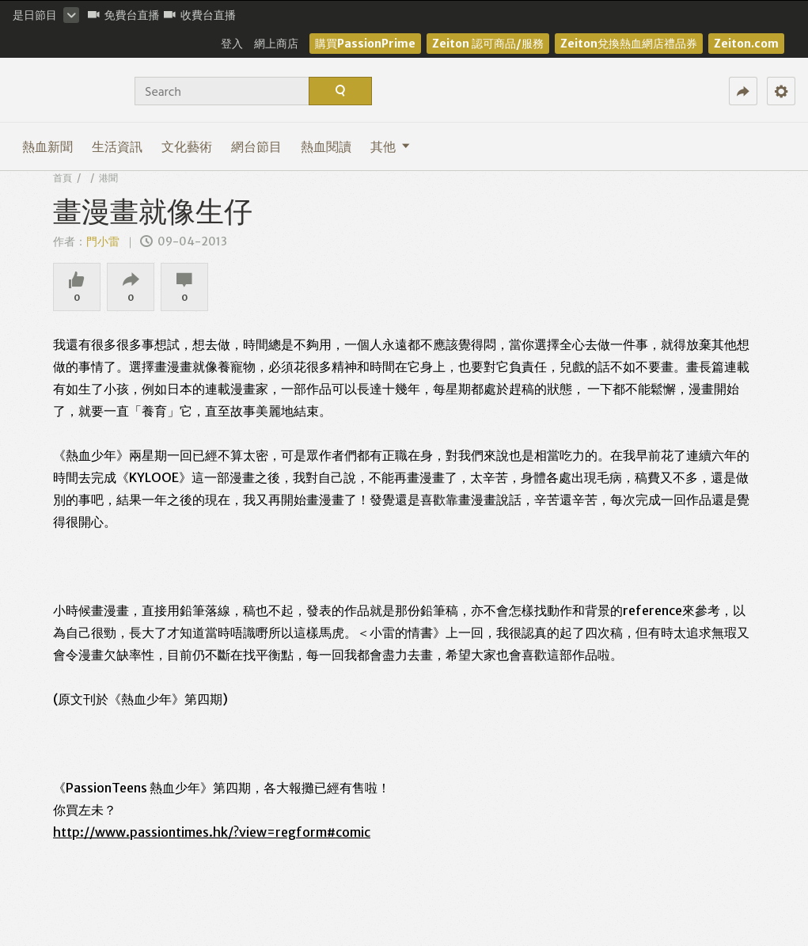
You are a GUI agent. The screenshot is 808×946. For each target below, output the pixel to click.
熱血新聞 (47, 146)
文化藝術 (186, 146)
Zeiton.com (746, 43)
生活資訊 (117, 146)
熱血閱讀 (326, 146)
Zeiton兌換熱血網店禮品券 (628, 43)
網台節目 (256, 146)
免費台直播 (124, 15)
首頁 (62, 178)
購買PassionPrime (365, 43)
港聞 (108, 178)
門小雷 (104, 241)
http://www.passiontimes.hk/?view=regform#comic (211, 832)
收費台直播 (200, 15)
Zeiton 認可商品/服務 (488, 43)
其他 (390, 146)
